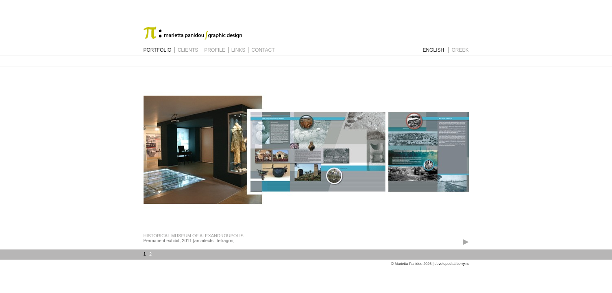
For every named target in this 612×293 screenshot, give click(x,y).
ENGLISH (433, 50)
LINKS (238, 50)
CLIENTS (188, 50)
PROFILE (214, 50)
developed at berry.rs (452, 264)
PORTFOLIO (158, 50)
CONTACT (262, 50)
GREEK (459, 50)
